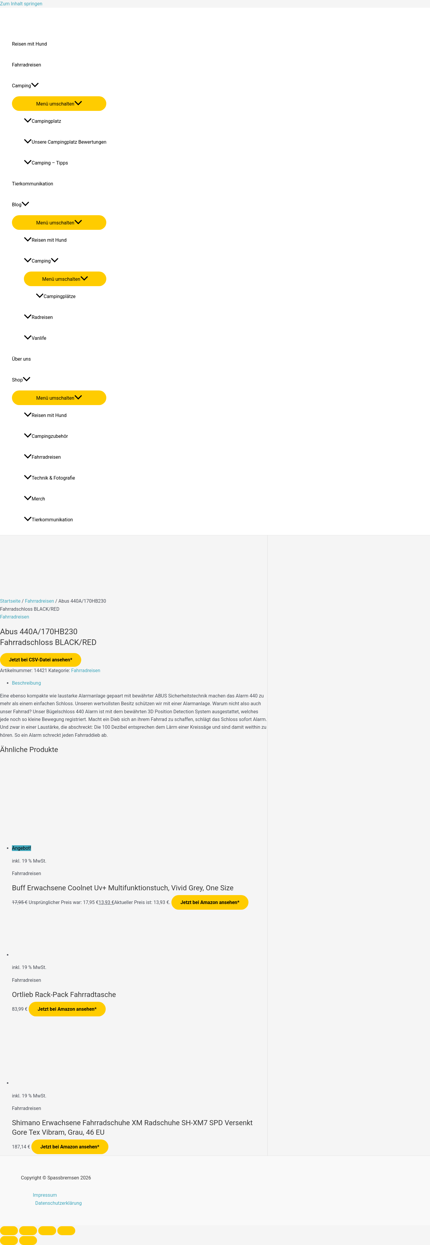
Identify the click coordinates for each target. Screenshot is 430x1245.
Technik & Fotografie (49, 478)
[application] (35, 85)
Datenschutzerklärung (58, 1203)
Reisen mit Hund (29, 44)
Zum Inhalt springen (21, 4)
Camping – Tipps (46, 163)
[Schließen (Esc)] (66, 1230)
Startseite (10, 601)
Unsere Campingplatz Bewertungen (65, 142)
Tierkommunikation (32, 184)
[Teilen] (47, 1230)
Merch (34, 499)
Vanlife (35, 338)
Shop (21, 380)
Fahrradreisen (26, 65)
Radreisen (38, 317)
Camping (25, 85)
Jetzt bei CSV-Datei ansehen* (40, 660)
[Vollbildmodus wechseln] (28, 1230)
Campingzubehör (46, 436)
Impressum (45, 1195)
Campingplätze (56, 296)
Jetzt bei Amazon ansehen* (209, 902)
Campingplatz (42, 121)
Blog (20, 204)
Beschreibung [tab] (26, 683)
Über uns (21, 359)
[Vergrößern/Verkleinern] (9, 1230)
